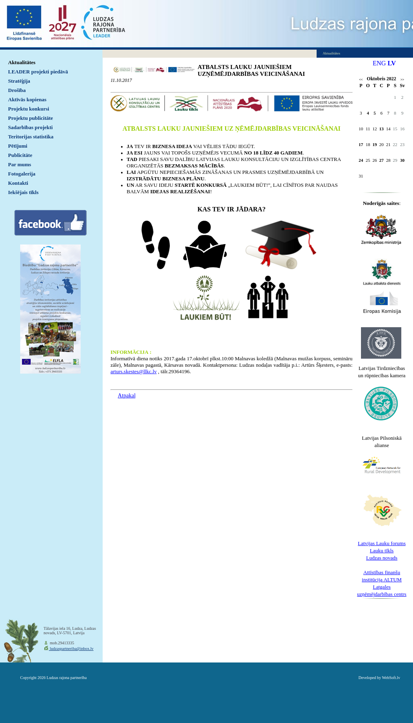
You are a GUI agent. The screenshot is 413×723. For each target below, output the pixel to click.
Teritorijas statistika (31, 137)
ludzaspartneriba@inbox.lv (71, 648)
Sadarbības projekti (30, 127)
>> (402, 79)
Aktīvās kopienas (27, 99)
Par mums (19, 164)
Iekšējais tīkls (23, 192)
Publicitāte (20, 155)
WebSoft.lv (391, 677)
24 (361, 160)
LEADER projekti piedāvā (38, 72)
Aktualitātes (21, 62)
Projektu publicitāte (30, 118)
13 (381, 128)
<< (361, 79)
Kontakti (18, 183)
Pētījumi (17, 146)
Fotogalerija (21, 174)
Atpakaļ (127, 396)
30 (402, 160)
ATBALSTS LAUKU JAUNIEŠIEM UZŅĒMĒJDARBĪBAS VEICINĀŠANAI (251, 70)
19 (374, 144)
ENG (379, 63)
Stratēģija (19, 81)
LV (392, 63)
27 (381, 160)
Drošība (17, 90)
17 (361, 144)
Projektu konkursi (28, 109)
